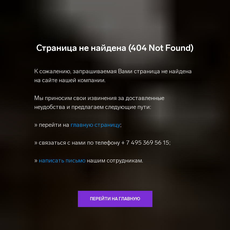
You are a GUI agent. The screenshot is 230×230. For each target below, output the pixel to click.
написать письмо (62, 160)
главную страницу (95, 124)
